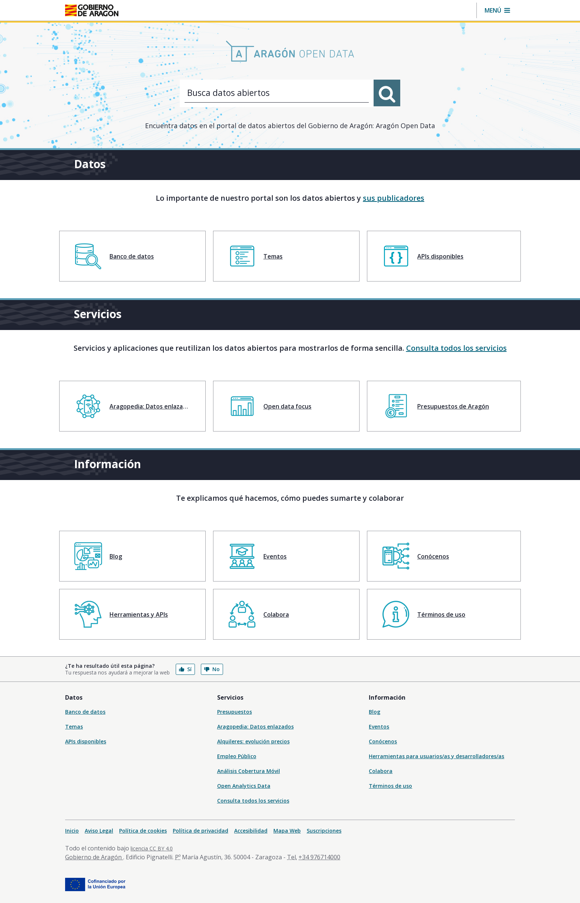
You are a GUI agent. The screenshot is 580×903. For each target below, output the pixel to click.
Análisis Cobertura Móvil (248, 770)
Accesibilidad (250, 830)
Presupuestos (234, 711)
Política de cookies (143, 830)
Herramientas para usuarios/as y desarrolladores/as (436, 756)
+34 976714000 (319, 857)
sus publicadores (393, 198)
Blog (374, 711)
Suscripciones (324, 830)
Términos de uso (390, 785)
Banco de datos (85, 711)
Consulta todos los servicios (456, 348)
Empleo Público (236, 756)
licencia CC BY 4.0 (152, 848)
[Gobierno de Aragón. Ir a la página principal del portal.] (91, 10)
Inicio (72, 830)
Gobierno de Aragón (94, 857)
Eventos (379, 726)
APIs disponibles (85, 741)
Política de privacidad (200, 830)
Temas (74, 726)
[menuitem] (132, 256)
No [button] (212, 669)
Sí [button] (185, 669)
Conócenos (383, 741)
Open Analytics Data (243, 785)
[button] (497, 10)
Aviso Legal (99, 830)
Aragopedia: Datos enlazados (255, 726)
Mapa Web (287, 830)
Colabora (380, 770)
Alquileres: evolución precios (253, 741)
